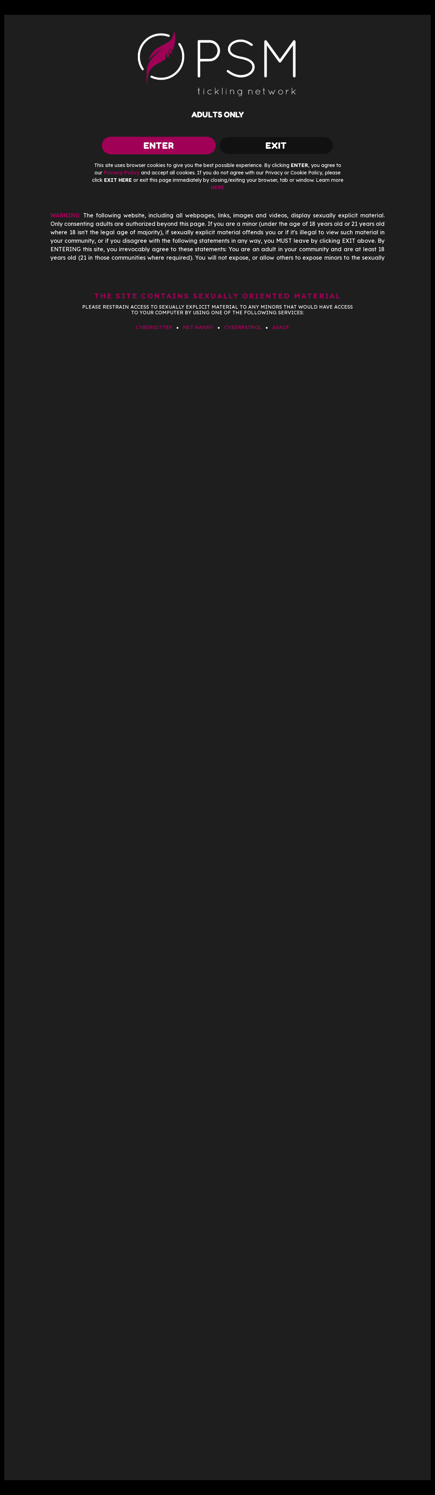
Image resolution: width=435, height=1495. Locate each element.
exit (276, 145)
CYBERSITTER (154, 327)
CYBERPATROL (243, 327)
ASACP (280, 327)
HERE (217, 187)
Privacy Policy (122, 172)
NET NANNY (198, 327)
